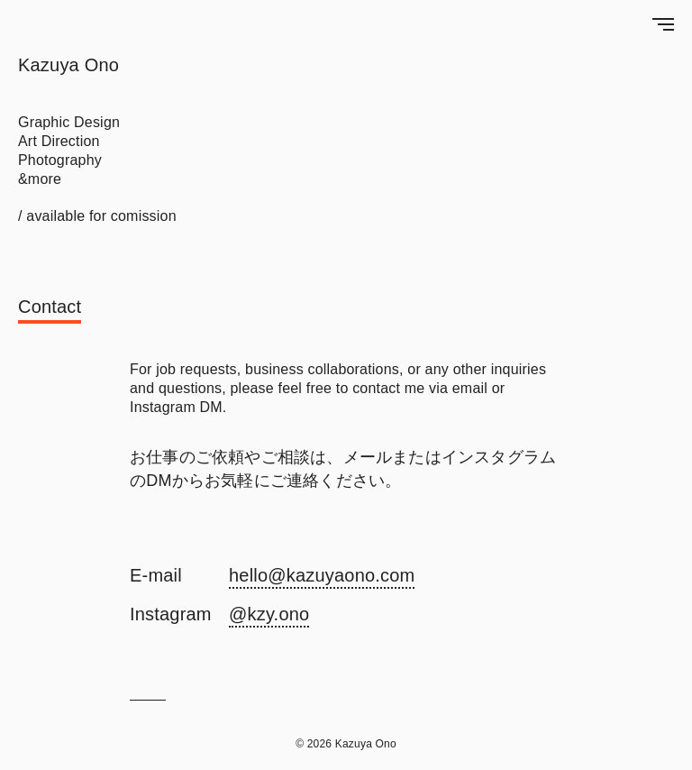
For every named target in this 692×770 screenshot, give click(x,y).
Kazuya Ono (68, 65)
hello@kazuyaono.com (321, 575)
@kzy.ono (269, 614)
